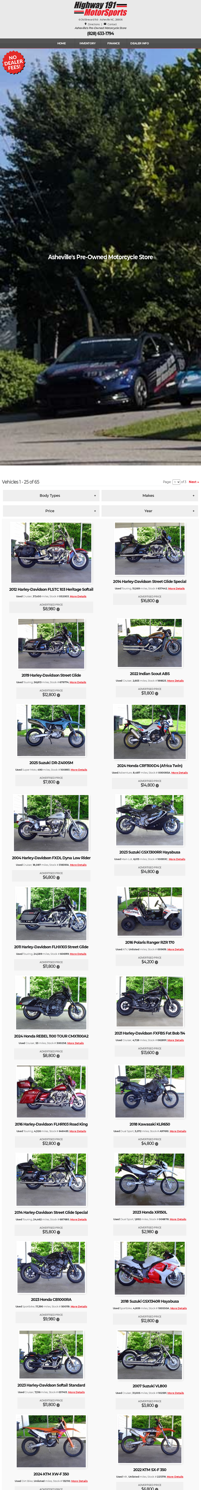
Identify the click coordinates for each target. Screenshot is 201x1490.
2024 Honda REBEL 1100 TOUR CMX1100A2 (51, 1036)
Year (148, 511)
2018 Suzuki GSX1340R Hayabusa (150, 1301)
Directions (92, 24)
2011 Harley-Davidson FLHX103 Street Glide (51, 947)
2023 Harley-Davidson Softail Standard (51, 1385)
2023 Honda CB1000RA (51, 1299)
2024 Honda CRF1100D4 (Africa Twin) (150, 766)
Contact (110, 24)
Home (61, 43)
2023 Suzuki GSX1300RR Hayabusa (149, 852)
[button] (58, 609)
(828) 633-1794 (100, 33)
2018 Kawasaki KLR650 (150, 1124)
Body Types (50, 495)
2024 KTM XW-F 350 (51, 1474)
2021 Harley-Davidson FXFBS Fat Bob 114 (150, 1033)
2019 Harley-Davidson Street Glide (51, 675)
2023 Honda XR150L (150, 1212)
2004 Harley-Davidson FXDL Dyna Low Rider (51, 858)
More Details (78, 596)
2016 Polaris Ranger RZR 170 (149, 942)
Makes (148, 495)
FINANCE (113, 43)
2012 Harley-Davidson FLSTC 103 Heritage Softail (51, 589)
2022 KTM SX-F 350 (149, 1470)
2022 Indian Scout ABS (150, 674)
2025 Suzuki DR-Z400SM (51, 763)
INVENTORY (87, 43)
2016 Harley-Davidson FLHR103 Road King (51, 1124)
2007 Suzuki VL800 (150, 1386)
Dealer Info (139, 43)
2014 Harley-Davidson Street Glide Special (149, 581)
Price (49, 511)
